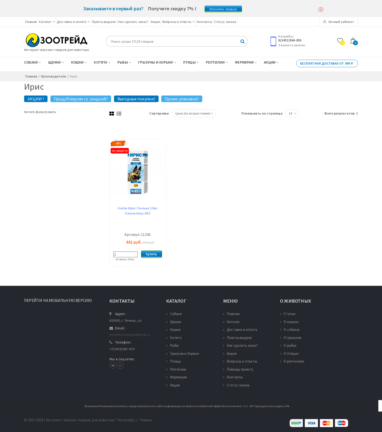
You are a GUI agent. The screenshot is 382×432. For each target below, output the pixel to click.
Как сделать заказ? (133, 21)
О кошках (289, 321)
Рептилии (217, 62)
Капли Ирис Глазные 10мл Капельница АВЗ (137, 210)
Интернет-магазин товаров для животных (56, 50)
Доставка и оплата (73, 21)
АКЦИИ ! (36, 99)
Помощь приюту (238, 369)
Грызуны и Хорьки (157, 62)
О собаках (290, 329)
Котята (102, 62)
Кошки (78, 62)
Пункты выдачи (104, 21)
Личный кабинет (338, 21)
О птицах (289, 353)
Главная (31, 21)
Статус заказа (225, 21)
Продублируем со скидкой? (81, 99)
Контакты (204, 21)
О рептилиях (292, 361)
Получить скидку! (223, 9)
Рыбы (124, 62)
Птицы (191, 62)
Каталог (47, 21)
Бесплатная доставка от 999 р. (327, 63)
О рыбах (288, 345)
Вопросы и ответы (178, 21)
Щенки (56, 62)
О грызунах (291, 337)
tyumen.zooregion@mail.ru (129, 334)
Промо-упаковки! (182, 99)
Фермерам (246, 62)
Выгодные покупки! (136, 99)
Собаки (32, 62)
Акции (155, 21)
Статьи (287, 313)
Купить (151, 254)
